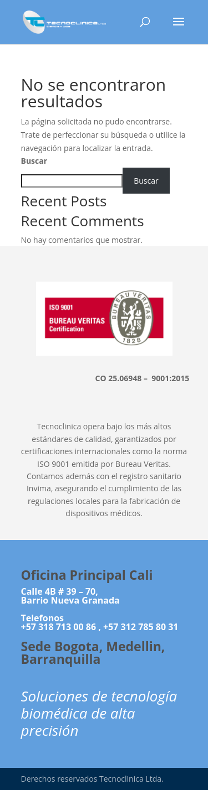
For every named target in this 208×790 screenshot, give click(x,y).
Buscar (34, 160)
